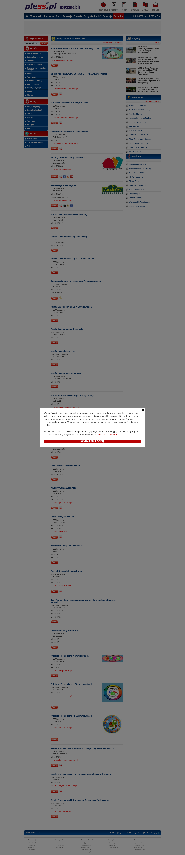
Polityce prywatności (109, 434)
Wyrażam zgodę (92, 441)
